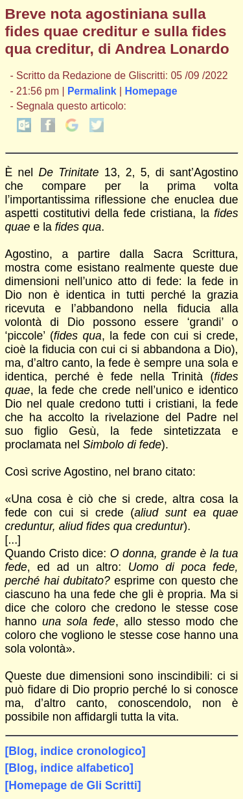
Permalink (92, 91)
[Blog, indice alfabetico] (69, 767)
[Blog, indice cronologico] (75, 751)
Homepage (151, 91)
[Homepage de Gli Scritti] (73, 785)
